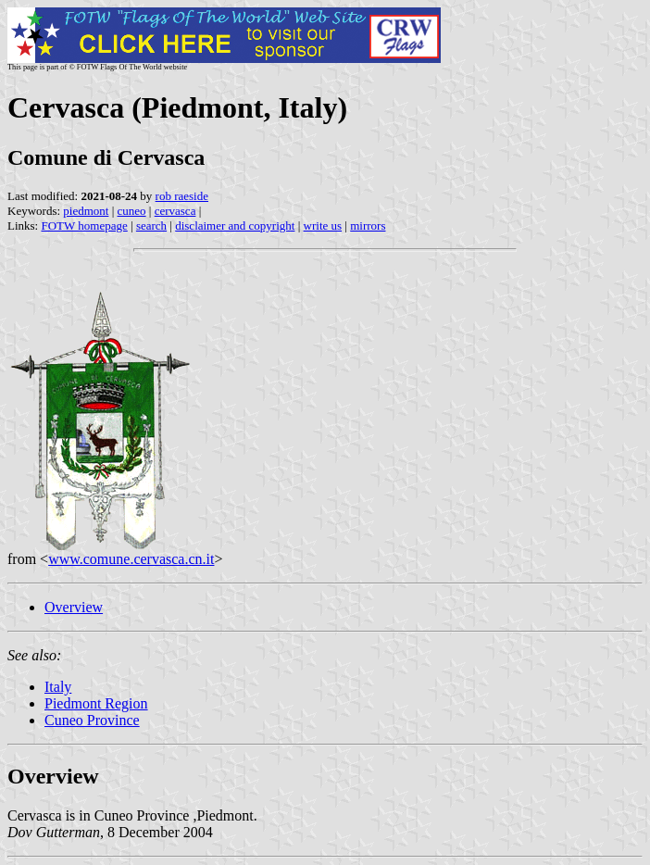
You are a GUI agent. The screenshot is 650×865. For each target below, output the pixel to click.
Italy (57, 687)
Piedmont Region (96, 703)
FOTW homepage (84, 225)
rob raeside (182, 196)
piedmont (85, 211)
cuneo (132, 211)
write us (323, 225)
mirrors (367, 225)
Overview (73, 607)
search (151, 225)
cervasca (175, 211)
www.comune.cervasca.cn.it (131, 559)
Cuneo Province (92, 720)
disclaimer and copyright (234, 225)
